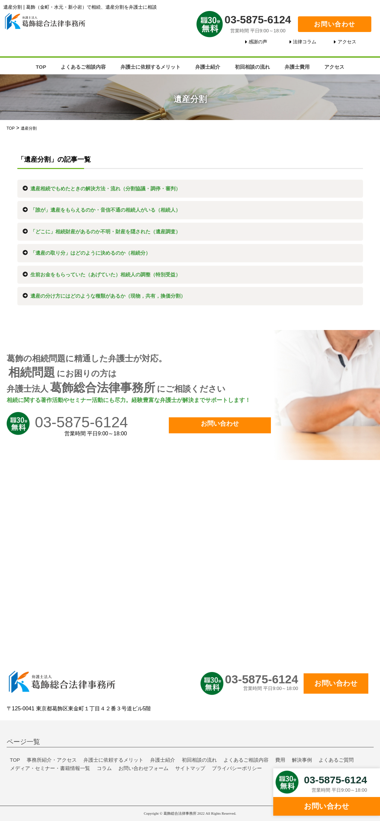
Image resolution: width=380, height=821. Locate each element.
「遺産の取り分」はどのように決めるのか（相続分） (90, 253)
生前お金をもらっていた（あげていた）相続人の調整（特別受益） (105, 274)
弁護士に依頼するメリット (150, 67)
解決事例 (302, 760)
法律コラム (304, 41)
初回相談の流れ (252, 67)
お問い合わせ (334, 24)
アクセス (347, 41)
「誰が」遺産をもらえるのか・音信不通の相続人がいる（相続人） (105, 210)
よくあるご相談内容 (83, 67)
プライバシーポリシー (237, 768)
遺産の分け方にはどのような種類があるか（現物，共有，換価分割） (107, 296)
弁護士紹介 (207, 67)
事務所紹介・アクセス (52, 760)
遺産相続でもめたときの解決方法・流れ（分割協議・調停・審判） (105, 188)
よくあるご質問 (336, 760)
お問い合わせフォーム (143, 768)
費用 (280, 760)
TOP (41, 67)
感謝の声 (258, 41)
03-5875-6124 (258, 19)
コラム (104, 768)
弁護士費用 (297, 67)
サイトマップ (190, 768)
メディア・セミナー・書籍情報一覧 (50, 768)
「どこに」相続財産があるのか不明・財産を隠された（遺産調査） (105, 231)
